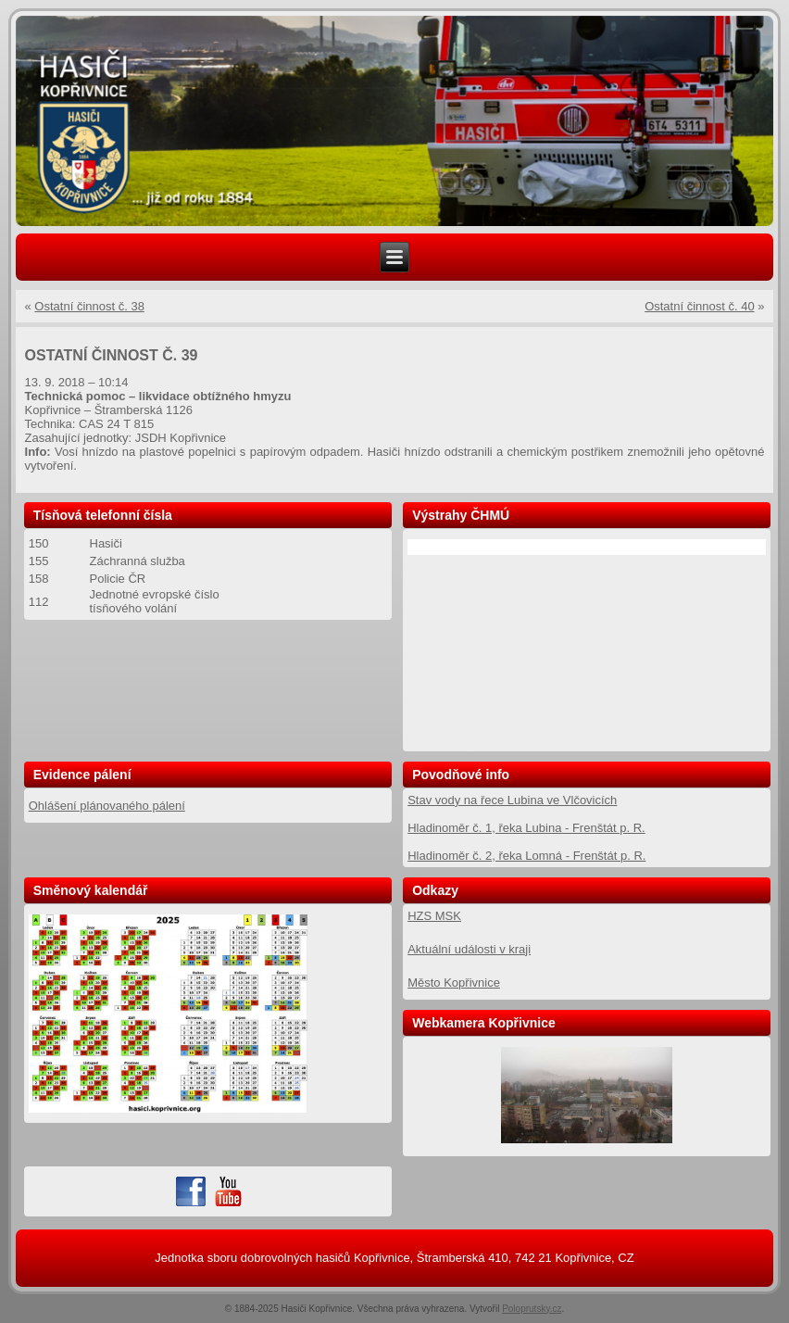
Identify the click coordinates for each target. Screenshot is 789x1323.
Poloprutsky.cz (531, 1309)
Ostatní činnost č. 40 (700, 306)
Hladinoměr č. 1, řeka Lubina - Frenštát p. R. (526, 828)
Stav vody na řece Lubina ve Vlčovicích (512, 800)
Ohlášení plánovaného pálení (107, 806)
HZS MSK (434, 916)
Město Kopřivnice (453, 982)
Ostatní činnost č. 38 (89, 306)
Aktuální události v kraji (469, 949)
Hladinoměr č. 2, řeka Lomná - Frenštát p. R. (526, 856)
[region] (395, 121)
